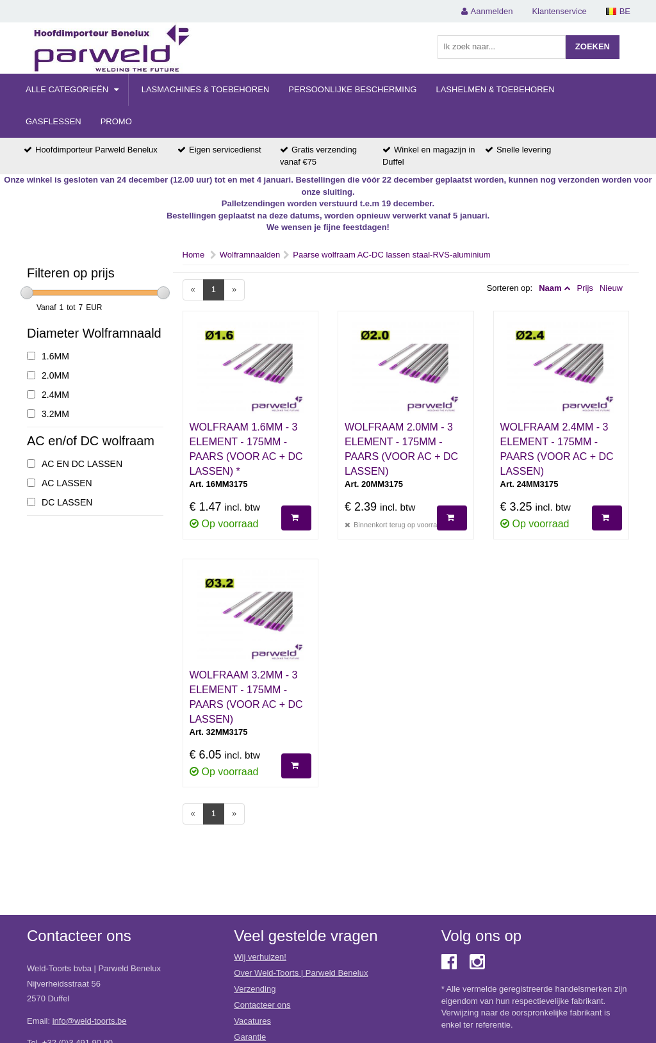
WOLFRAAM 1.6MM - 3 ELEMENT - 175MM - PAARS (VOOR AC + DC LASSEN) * (246, 449)
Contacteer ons (262, 1005)
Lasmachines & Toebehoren (206, 89)
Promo (116, 121)
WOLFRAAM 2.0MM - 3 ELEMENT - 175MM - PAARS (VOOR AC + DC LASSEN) (401, 449)
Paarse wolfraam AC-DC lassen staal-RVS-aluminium (391, 254)
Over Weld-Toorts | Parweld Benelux (301, 973)
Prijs (585, 288)
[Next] (234, 289)
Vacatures (252, 1021)
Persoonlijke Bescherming (352, 89)
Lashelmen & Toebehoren (495, 89)
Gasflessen (53, 121)
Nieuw (611, 288)
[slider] (26, 292)
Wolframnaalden (250, 254)
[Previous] (193, 289)
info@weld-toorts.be (90, 1021)
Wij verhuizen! (260, 957)
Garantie (250, 1037)
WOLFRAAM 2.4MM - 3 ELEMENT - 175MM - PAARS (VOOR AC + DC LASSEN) (557, 449)
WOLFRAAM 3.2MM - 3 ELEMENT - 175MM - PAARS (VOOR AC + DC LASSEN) (246, 697)
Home (194, 254)
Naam (550, 288)
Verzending (254, 989)
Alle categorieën (72, 89)
